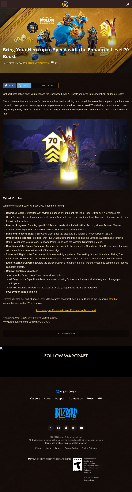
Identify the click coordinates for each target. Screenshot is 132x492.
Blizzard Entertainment (37, 62)
